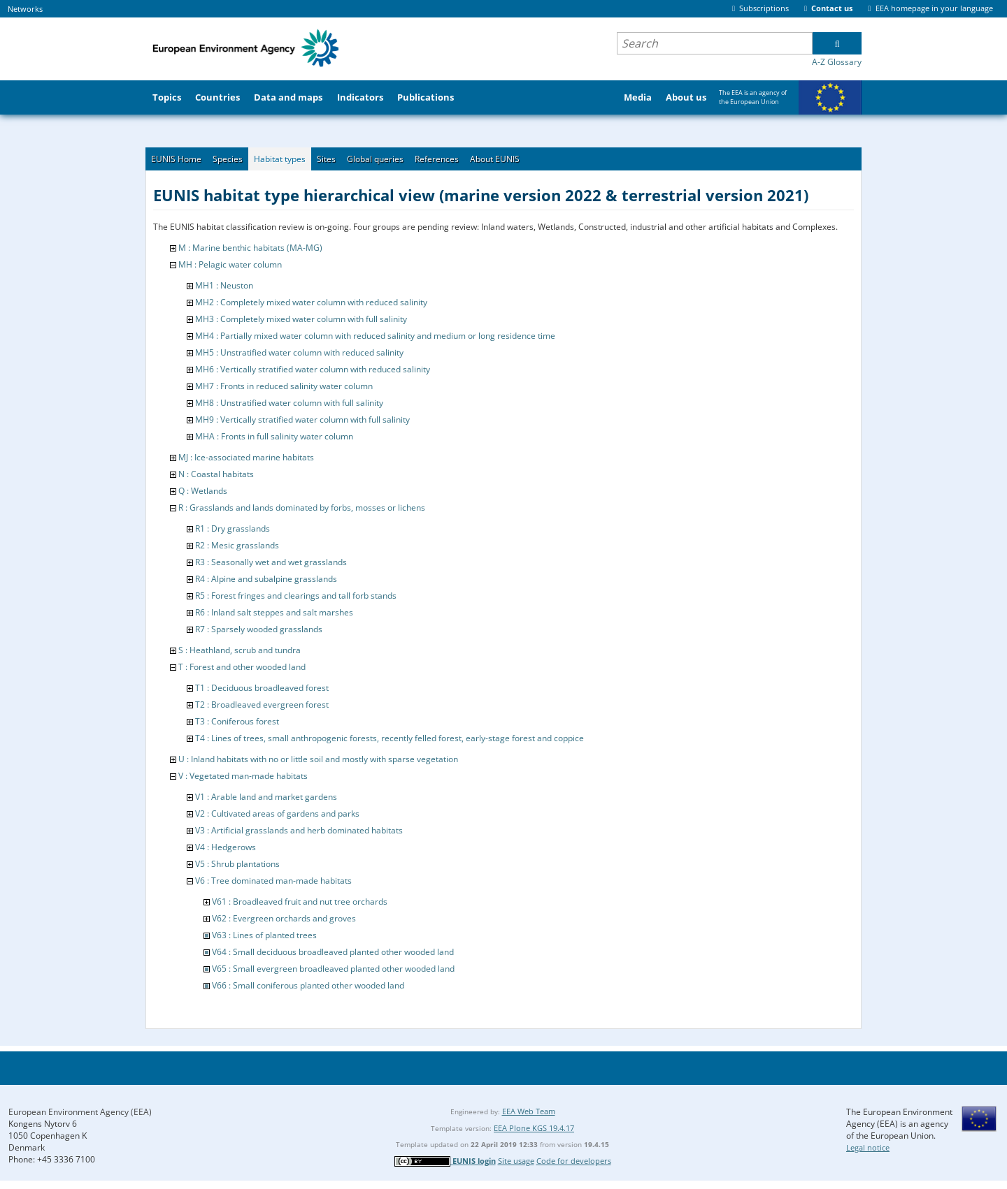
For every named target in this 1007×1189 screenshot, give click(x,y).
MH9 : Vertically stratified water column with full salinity (302, 419)
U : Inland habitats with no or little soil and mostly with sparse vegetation (318, 759)
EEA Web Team (528, 1111)
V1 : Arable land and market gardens (266, 797)
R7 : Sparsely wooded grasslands (258, 629)
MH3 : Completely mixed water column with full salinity (301, 319)
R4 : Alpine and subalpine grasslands (266, 579)
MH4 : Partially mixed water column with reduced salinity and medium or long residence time (375, 336)
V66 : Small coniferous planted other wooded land (308, 985)
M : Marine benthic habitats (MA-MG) (250, 248)
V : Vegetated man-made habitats (243, 776)
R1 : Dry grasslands (232, 528)
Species (228, 159)
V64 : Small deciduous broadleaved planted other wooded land (333, 952)
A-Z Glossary (837, 62)
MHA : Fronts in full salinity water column (274, 436)
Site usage (516, 1160)
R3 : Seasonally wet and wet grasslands (271, 562)
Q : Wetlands (202, 491)
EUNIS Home (176, 159)
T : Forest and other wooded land (242, 667)
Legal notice (868, 1147)
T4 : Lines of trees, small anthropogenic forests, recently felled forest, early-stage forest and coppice (389, 738)
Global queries (375, 159)
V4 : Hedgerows (225, 847)
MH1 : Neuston (224, 285)
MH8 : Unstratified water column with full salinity (289, 403)
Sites (326, 159)
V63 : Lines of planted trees (264, 935)
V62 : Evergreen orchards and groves (284, 918)
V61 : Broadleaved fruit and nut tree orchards (299, 901)
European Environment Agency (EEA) (80, 1112)
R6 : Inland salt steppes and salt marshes (274, 612)
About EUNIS (495, 159)
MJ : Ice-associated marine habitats (246, 457)
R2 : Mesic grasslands (237, 545)
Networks (25, 8)
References (437, 159)
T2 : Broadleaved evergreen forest (262, 704)
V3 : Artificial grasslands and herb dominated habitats (299, 830)
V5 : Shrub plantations (237, 864)
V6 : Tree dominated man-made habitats (273, 881)
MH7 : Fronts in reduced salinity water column (284, 386)
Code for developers (573, 1160)
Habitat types (280, 159)
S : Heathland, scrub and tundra (239, 650)
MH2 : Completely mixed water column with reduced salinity (311, 302)
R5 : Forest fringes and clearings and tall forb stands (296, 595)
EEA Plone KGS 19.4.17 (534, 1128)
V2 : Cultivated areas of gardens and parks (277, 813)
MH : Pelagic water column (230, 264)
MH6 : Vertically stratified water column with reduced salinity (312, 369)
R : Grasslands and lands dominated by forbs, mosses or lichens (301, 507)
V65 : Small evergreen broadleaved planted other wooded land (333, 969)
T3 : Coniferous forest (237, 721)
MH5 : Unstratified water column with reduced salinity (299, 352)
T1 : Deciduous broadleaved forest (262, 688)
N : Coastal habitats (216, 474)
